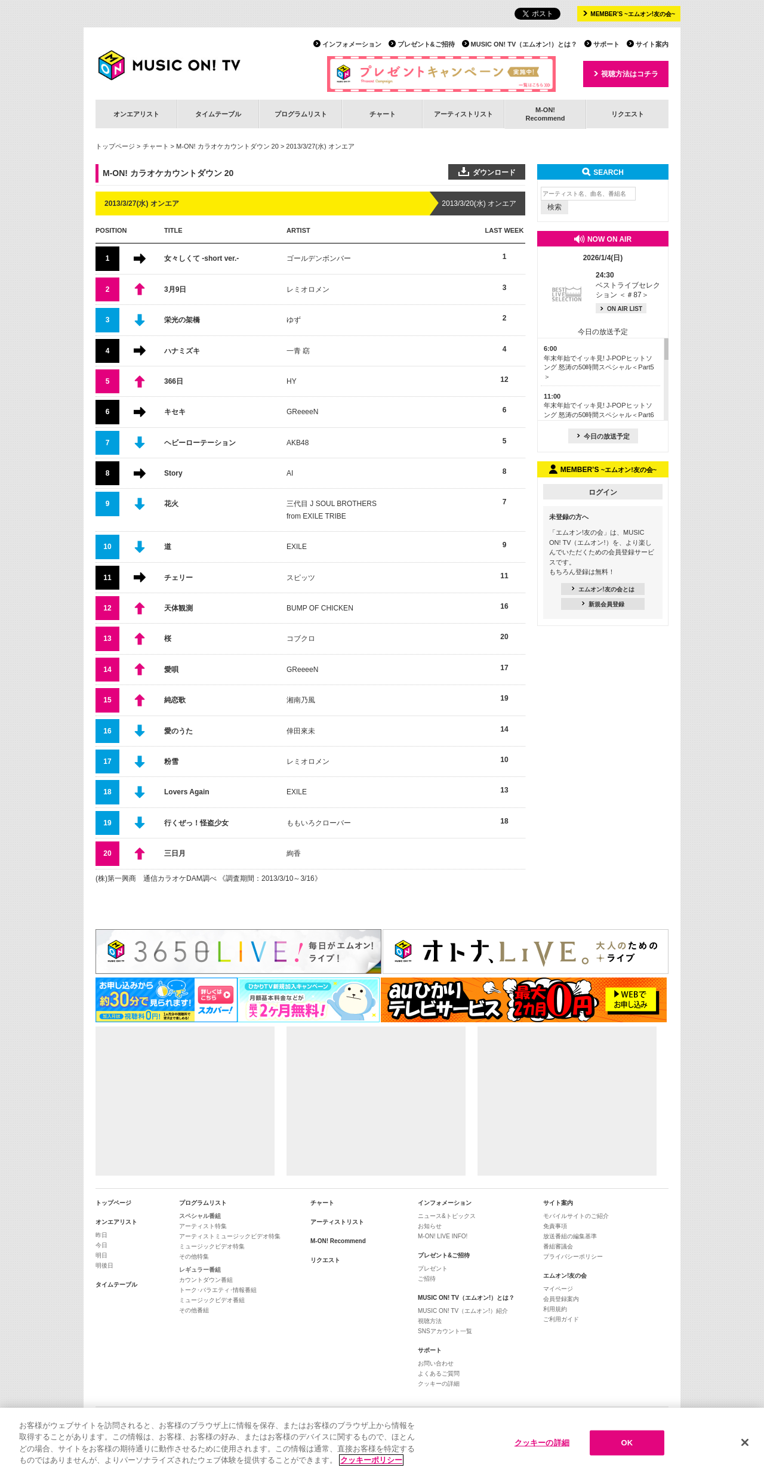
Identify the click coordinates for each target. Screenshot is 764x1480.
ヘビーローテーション (200, 443)
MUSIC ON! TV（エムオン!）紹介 (463, 1311)
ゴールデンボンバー (318, 258)
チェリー (178, 578)
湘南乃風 (300, 700)
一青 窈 (298, 351)
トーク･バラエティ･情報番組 (218, 1290)
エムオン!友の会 (565, 1275)
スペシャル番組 (200, 1216)
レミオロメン (307, 289)
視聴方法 (430, 1321)
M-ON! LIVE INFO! (442, 1236)
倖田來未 (300, 731)
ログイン (603, 492)
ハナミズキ (182, 351)
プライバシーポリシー (573, 1256)
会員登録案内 (561, 1299)
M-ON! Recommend (338, 1241)
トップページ (115, 146)
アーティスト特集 (203, 1226)
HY (291, 381)
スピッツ (300, 578)
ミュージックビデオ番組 (212, 1300)
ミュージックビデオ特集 (212, 1246)
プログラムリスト (301, 114)
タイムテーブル (218, 114)
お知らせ (430, 1226)
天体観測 (178, 608)
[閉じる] (745, 1445)
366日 (173, 381)
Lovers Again (187, 792)
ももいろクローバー (318, 823)
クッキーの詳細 (439, 1383)
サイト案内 (652, 44)
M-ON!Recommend (545, 113)
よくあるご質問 (439, 1373)
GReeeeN (302, 412)
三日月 (175, 853)
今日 (101, 1245)
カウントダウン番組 (206, 1279)
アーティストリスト (463, 114)
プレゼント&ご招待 (426, 44)
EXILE (296, 546)
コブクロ (300, 638)
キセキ (175, 412)
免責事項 (555, 1226)
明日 (101, 1255)
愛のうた (178, 731)
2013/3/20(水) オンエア (479, 203)
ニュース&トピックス (447, 1216)
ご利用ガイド (561, 1319)
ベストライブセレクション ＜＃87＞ (628, 285)
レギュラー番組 (200, 1269)
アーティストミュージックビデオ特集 (230, 1236)
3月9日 (175, 289)
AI (289, 473)
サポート (606, 44)
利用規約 (555, 1309)
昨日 (101, 1235)
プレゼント (433, 1268)
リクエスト (627, 114)
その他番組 (194, 1310)
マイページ (558, 1288)
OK (627, 1445)
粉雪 (171, 761)
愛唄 (171, 669)
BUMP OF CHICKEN (319, 608)
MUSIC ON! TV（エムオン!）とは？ (524, 44)
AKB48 (297, 443)
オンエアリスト (136, 114)
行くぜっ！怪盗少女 (196, 823)
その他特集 (194, 1256)
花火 (171, 504)
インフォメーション (351, 44)
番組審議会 (558, 1246)
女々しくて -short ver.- (201, 258)
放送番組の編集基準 (570, 1236)
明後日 (104, 1265)
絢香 (293, 853)
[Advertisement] (185, 1101)
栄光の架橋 (182, 320)
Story (173, 473)
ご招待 (427, 1278)
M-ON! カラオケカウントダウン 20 (227, 146)
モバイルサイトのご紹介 (576, 1216)
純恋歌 (175, 700)
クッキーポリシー (371, 1462)
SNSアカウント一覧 (445, 1331)
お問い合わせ (436, 1363)
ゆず (293, 320)
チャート (382, 114)
